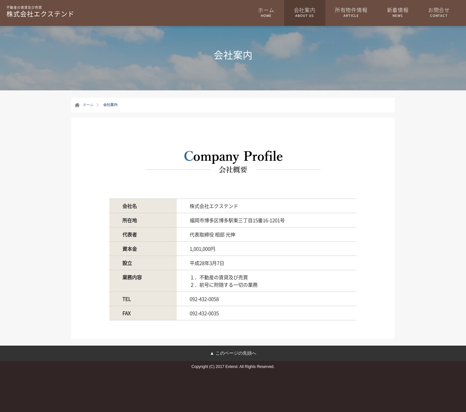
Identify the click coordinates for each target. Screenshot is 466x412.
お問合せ (439, 12)
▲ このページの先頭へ (233, 353)
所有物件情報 (351, 12)
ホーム (266, 12)
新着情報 (398, 12)
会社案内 (305, 12)
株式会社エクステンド (40, 11)
